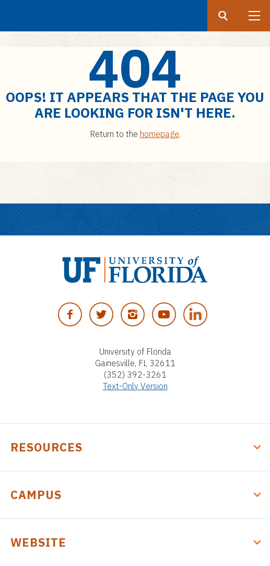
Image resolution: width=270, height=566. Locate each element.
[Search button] (223, 15)
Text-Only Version (135, 386)
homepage (159, 134)
